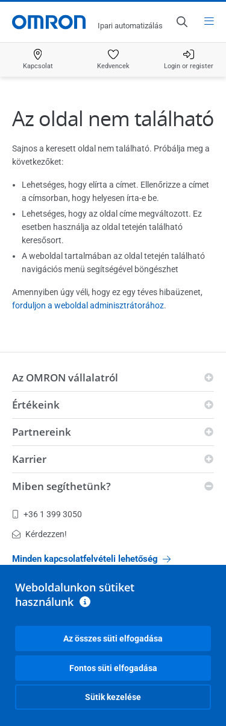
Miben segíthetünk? (61, 486)
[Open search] (181, 21)
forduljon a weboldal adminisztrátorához (88, 305)
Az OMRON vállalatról (65, 377)
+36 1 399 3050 (47, 514)
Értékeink (36, 405)
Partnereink (41, 432)
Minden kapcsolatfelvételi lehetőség (91, 558)
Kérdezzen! (39, 534)
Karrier (29, 459)
